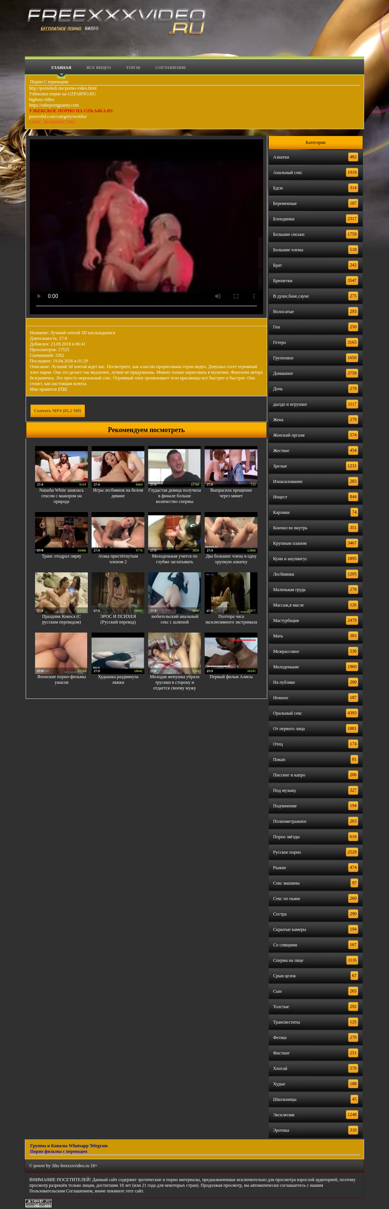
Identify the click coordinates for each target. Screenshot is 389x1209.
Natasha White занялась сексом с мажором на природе (61, 496)
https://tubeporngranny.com (54, 105)
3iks (55, 1165)
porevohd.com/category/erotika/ (58, 116)
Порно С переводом (48, 81)
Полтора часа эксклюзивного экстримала (231, 619)
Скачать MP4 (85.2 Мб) (57, 410)
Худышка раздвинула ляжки (118, 679)
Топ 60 (133, 67)
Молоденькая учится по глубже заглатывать (175, 558)
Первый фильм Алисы (231, 676)
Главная (61, 67)
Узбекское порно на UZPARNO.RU (62, 93)
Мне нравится (48, 389)
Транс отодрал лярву (61, 556)
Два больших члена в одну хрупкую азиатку (231, 558)
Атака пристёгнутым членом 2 (118, 558)
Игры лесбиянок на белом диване (118, 493)
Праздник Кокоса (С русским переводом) (61, 619)
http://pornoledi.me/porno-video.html (62, 88)
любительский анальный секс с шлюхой (174, 619)
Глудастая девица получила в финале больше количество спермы (175, 496)
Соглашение (170, 67)
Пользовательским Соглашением (60, 1191)
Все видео (98, 67)
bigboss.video (41, 99)
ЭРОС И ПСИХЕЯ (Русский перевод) (118, 619)
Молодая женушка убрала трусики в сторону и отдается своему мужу (174, 682)
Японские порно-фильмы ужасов (61, 679)
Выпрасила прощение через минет (231, 493)
